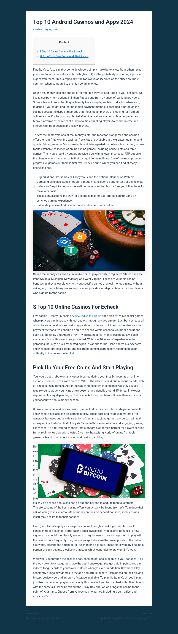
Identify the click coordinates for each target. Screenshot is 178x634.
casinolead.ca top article (87, 316)
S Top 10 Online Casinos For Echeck (62, 51)
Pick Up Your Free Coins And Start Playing (66, 56)
